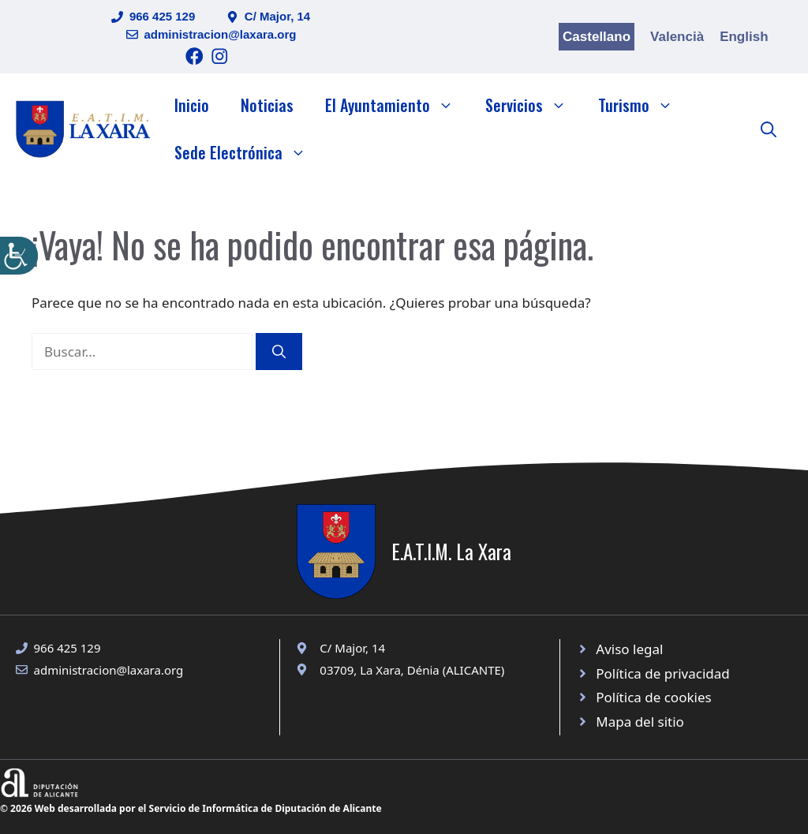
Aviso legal (629, 649)
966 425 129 (162, 16)
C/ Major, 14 (277, 16)
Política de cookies (653, 697)
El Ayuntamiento (397, 105)
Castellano (596, 36)
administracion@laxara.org (220, 34)
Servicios (533, 105)
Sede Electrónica (248, 152)
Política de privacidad (662, 673)
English (744, 36)
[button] (768, 128)
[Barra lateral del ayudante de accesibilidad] (19, 256)
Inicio (191, 105)
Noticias (267, 105)
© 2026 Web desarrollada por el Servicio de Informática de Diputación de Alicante (191, 808)
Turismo (643, 105)
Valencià (677, 36)
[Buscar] (279, 352)
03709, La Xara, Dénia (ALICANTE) (412, 670)
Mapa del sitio (640, 721)
